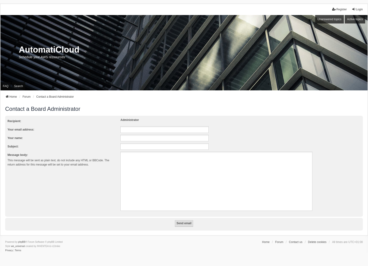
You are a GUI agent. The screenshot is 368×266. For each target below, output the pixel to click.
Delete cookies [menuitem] (317, 242)
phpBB (21, 242)
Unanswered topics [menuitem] (329, 19)
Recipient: (14, 121)
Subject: (13, 146)
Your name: (15, 138)
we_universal (18, 246)
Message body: (18, 155)
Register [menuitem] (339, 9)
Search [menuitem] (18, 86)
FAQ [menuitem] (5, 86)
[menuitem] (9, 250)
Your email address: (21, 129)
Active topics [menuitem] (355, 19)
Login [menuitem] (357, 9)
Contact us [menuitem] (295, 242)
